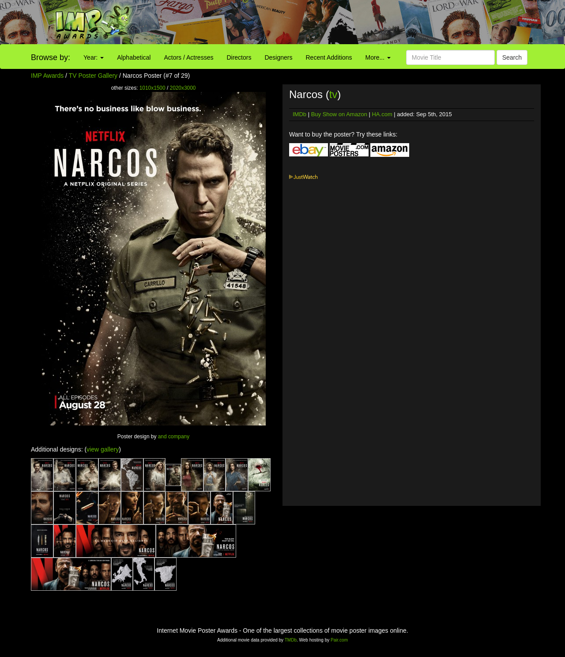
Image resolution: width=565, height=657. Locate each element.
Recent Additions (329, 57)
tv (333, 94)
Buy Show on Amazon (339, 114)
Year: (93, 57)
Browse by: (50, 57)
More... (378, 57)
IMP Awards (47, 75)
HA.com (382, 114)
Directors (238, 57)
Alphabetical (134, 57)
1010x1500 (152, 88)
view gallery (103, 449)
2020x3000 (183, 88)
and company (173, 436)
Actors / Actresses (188, 57)
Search (512, 57)
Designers (278, 57)
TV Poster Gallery (93, 75)
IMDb (299, 114)
